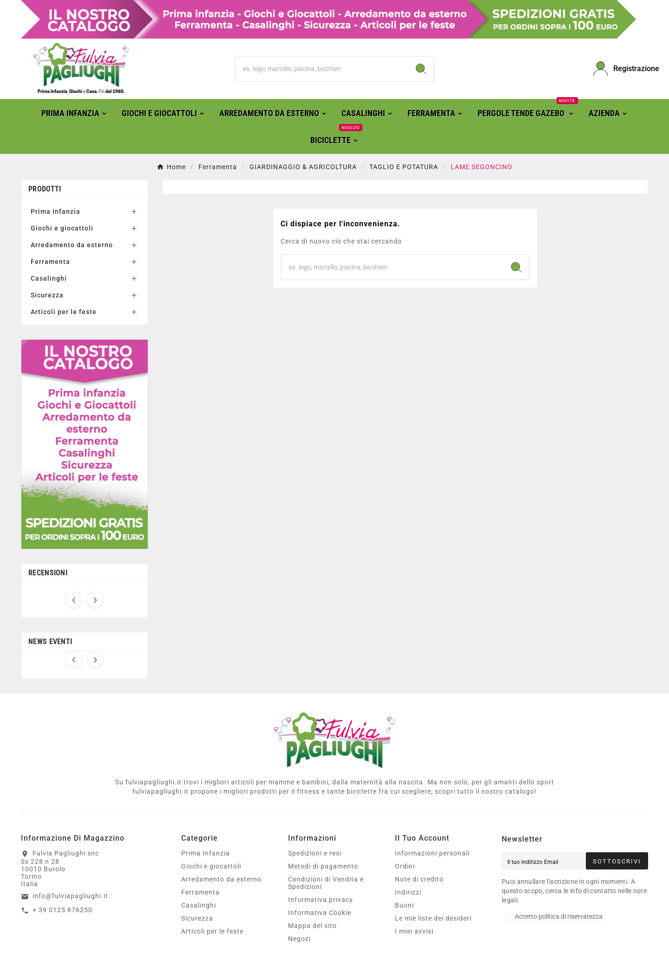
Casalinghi (49, 278)
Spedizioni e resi (314, 853)
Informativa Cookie (319, 912)
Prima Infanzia (55, 211)
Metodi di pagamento (323, 866)
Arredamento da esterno (72, 245)
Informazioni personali (432, 853)
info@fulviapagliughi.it (70, 896)
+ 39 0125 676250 (62, 910)
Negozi (299, 938)
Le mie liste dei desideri (433, 918)
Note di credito (419, 879)
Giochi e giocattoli (62, 228)
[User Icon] (620, 68)
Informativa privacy (320, 899)
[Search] (421, 69)
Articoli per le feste (64, 312)
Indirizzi (408, 892)
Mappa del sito (312, 925)
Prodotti (44, 188)
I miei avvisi (414, 931)
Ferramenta (50, 261)
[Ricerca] (322, 69)
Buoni (404, 905)
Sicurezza (47, 295)
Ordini (405, 866)
